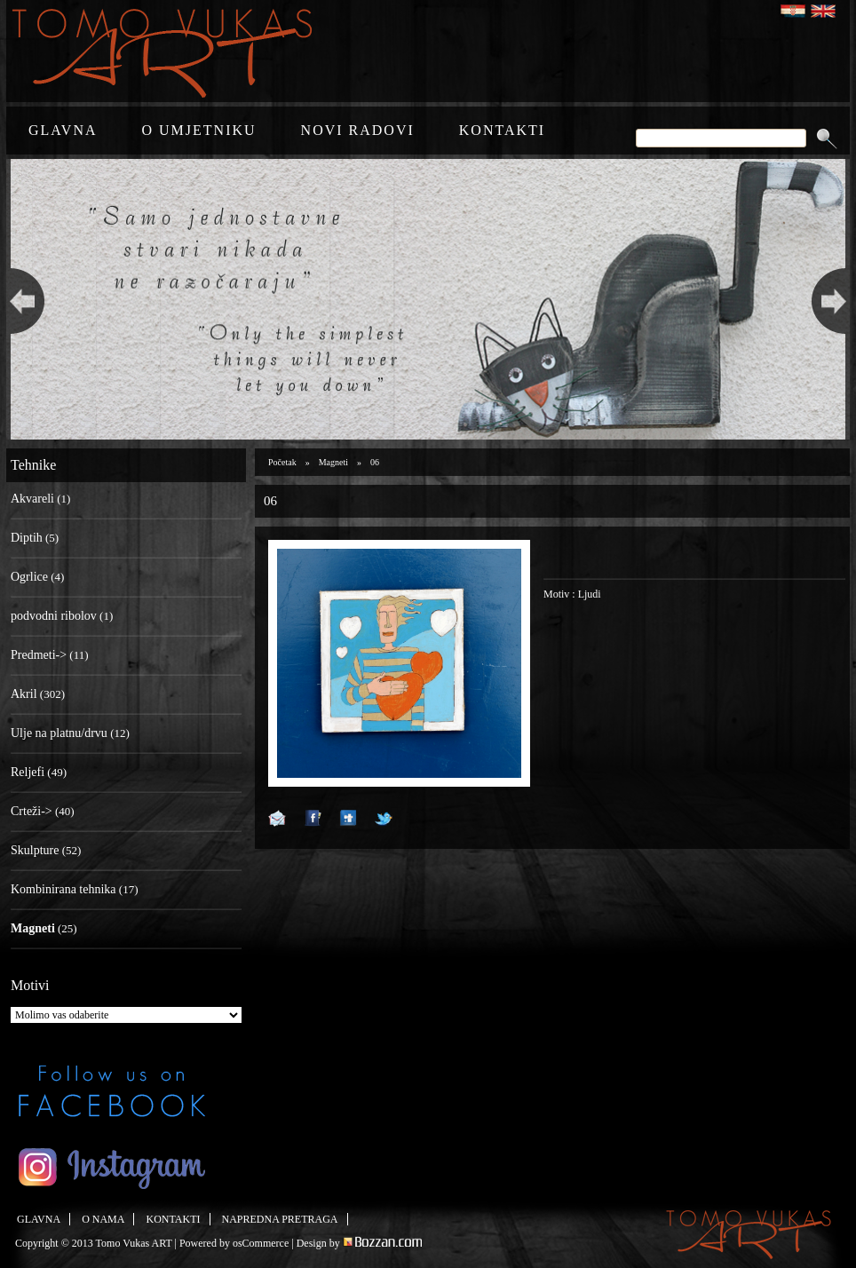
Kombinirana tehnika (63, 889)
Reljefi (27, 772)
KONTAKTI (502, 130)
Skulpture (35, 850)
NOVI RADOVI (358, 130)
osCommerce (261, 1243)
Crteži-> (31, 811)
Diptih (27, 537)
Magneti (333, 462)
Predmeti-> (39, 655)
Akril (24, 694)
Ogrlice (29, 576)
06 (374, 462)
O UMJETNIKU (198, 130)
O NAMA (103, 1219)
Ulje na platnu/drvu (59, 733)
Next (833, 299)
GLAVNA (62, 130)
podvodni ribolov (54, 615)
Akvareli (32, 498)
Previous (22, 299)
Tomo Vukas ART (134, 1243)
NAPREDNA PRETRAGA (280, 1219)
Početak (282, 462)
